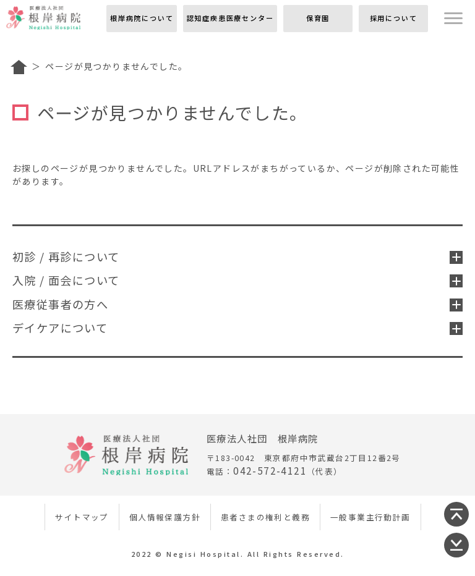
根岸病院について (141, 18)
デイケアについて (237, 328)
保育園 (318, 18)
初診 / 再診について (237, 256)
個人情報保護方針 (164, 517)
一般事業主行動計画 (370, 517)
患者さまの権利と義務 (265, 517)
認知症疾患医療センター (230, 18)
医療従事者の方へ (237, 304)
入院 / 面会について (237, 280)
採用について (393, 18)
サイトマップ (81, 517)
